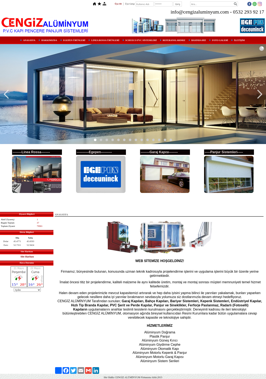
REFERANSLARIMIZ (174, 40)
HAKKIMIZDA (49, 40)
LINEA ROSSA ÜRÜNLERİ (105, 40)
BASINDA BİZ (198, 40)
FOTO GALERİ (220, 40)
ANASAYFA (29, 40)
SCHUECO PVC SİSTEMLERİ (141, 40)
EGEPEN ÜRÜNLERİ (74, 40)
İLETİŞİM (239, 40)
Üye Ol (118, 3)
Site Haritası (27, 256)
